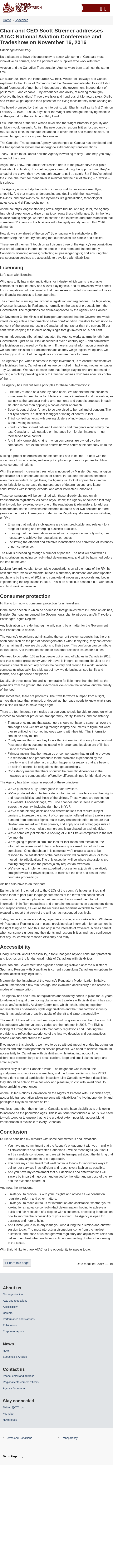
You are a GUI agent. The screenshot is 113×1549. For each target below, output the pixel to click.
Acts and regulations (15, 1300)
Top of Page (13, 1456)
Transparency (69, 1438)
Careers (7, 1312)
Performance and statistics (19, 1319)
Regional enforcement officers (21, 1382)
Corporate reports (13, 1331)
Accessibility (10, 1306)
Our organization (13, 1294)
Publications (10, 1325)
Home (7, 20)
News (6, 1350)
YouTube (8, 1413)
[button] (96, 8)
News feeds (10, 1419)
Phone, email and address (18, 1375)
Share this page (17, 1263)
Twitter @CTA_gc (13, 1407)
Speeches (21, 20)
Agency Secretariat (14, 1388)
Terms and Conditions (19, 1438)
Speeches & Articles (15, 1356)
